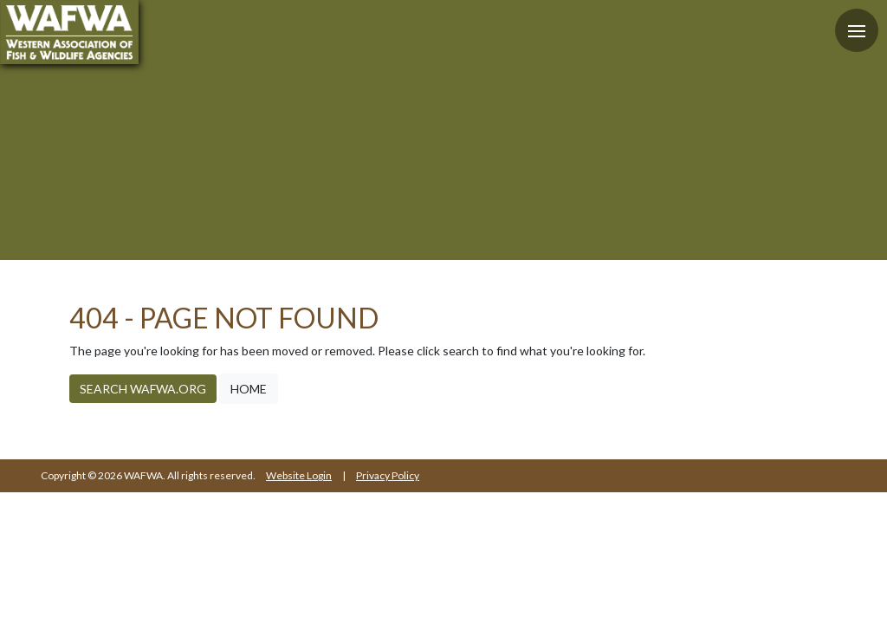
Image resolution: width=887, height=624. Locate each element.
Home (248, 388)
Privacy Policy (387, 475)
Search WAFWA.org (143, 388)
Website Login (299, 475)
